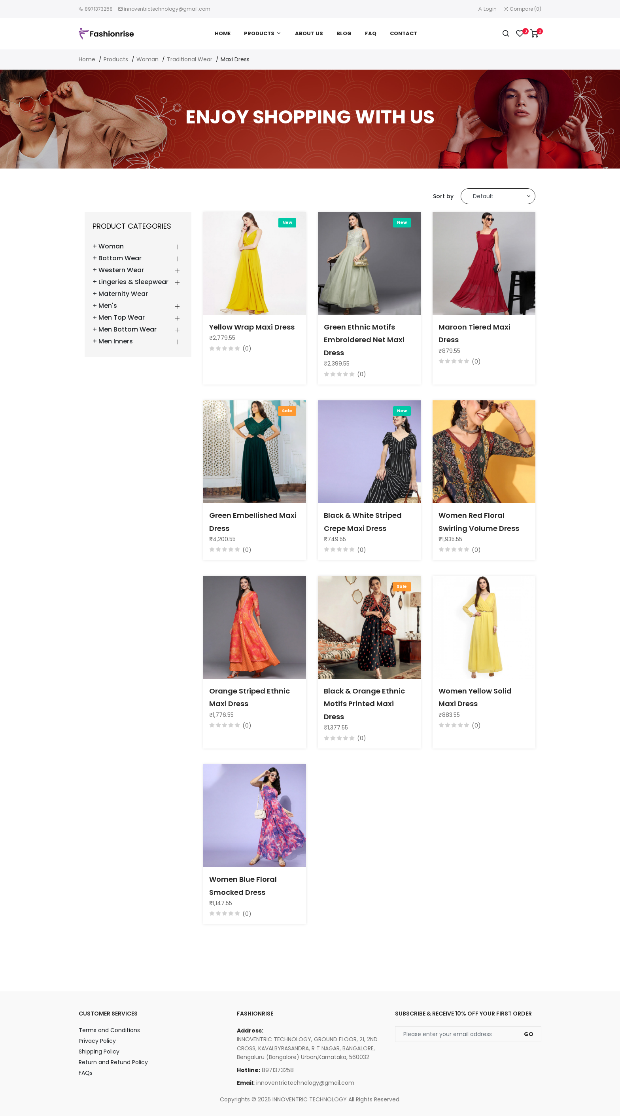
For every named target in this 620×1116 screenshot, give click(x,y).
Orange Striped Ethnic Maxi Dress (249, 697)
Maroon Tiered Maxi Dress (474, 333)
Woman (147, 59)
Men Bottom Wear (127, 329)
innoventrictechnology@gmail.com (167, 9)
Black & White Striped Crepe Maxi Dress (363, 521)
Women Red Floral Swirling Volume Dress (479, 521)
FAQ (370, 33)
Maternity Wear (123, 294)
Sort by (443, 196)
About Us (309, 33)
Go (528, 1034)
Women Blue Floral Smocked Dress (243, 885)
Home (223, 33)
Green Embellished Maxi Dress (253, 521)
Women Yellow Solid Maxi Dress (475, 697)
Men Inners (115, 341)
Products (259, 33)
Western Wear (121, 270)
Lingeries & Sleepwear (133, 282)
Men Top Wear (121, 318)
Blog (344, 33)
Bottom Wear (120, 258)
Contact (403, 33)
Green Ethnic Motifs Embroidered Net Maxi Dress (364, 340)
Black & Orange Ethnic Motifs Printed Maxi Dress (364, 704)
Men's (107, 306)
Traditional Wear (189, 59)
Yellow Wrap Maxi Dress (252, 327)
